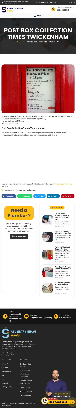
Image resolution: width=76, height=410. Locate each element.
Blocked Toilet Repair (25, 366)
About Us (5, 365)
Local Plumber (25, 397)
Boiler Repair (25, 386)
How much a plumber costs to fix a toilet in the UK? (62, 217)
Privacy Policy (6, 388)
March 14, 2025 (59, 227)
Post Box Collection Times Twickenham (63, 268)
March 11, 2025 (59, 262)
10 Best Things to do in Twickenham (63, 284)
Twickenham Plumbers (64, 184)
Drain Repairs (25, 389)
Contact (4, 385)
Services (4, 369)
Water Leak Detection (24, 376)
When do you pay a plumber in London (63, 233)
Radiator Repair (26, 382)
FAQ (3, 377)
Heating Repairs (26, 393)
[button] (38, 15)
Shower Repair (25, 372)
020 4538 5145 (19, 237)
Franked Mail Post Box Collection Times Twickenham (63, 249)
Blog (3, 381)
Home (19, 42)
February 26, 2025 (60, 294)
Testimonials (6, 373)
